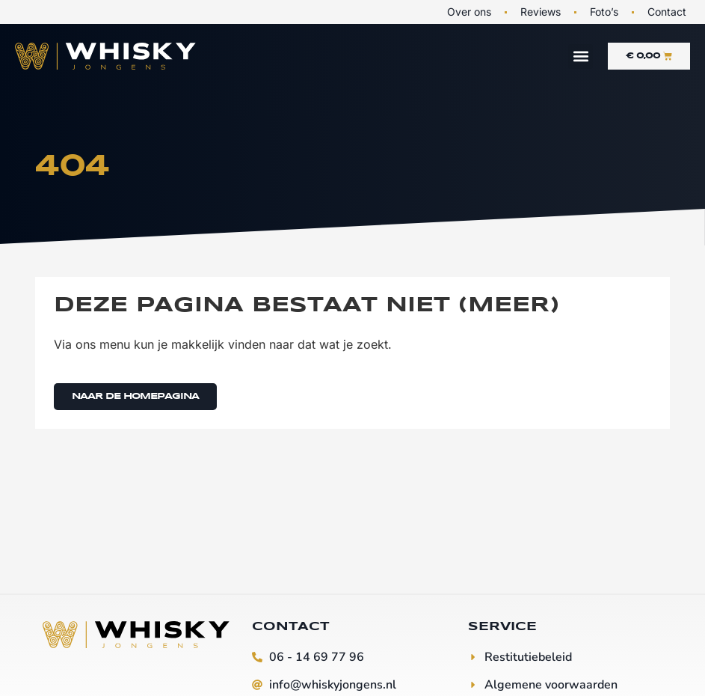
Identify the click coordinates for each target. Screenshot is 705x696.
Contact (666, 11)
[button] (580, 56)
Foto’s (604, 11)
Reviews (540, 11)
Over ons (469, 11)
